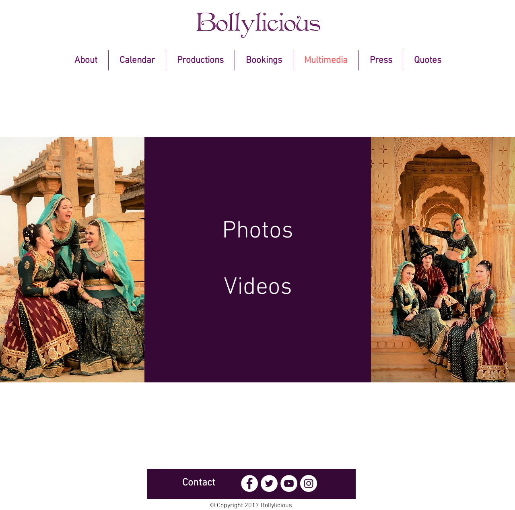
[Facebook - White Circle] (249, 483)
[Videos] (257, 288)
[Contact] (199, 483)
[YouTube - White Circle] (288, 483)
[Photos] (257, 231)
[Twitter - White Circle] (269, 483)
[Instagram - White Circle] (308, 483)
